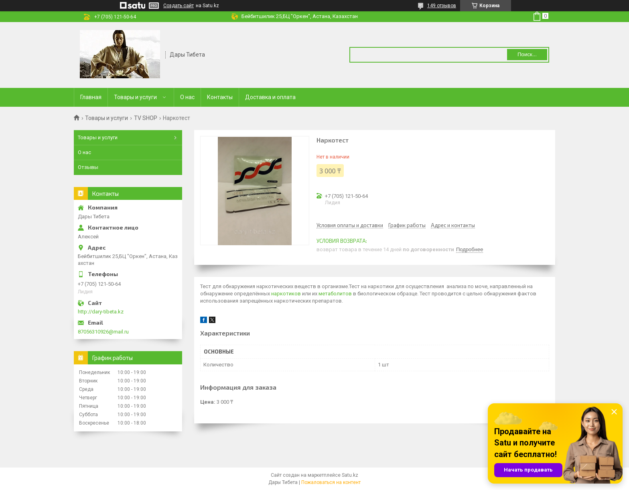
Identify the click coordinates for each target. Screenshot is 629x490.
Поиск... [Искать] (527, 54)
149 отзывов (441, 5)
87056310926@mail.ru (103, 332)
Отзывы (88, 167)
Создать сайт (178, 5)
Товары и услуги (135, 97)
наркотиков (286, 294)
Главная (90, 97)
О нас (187, 97)
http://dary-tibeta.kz (101, 312)
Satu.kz (350, 475)
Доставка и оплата (270, 97)
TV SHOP (145, 118)
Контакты (220, 97)
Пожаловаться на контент (331, 482)
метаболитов (335, 294)
